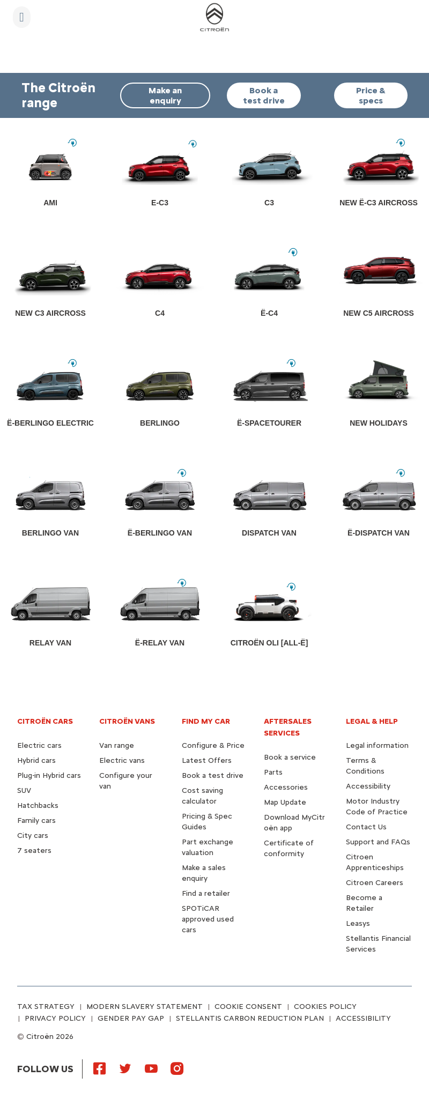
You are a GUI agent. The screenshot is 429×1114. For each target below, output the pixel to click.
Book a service (290, 757)
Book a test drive (212, 775)
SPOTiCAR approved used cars (208, 919)
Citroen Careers (374, 882)
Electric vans (122, 760)
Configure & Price (213, 745)
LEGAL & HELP (372, 721)
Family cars (36, 820)
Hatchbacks (37, 805)
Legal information (377, 745)
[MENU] (21, 17)
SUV (24, 790)
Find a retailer (206, 893)
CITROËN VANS (127, 721)
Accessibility (368, 786)
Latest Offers (207, 760)
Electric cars (39, 745)
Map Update (285, 802)
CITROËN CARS (45, 721)
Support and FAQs (378, 841)
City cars (32, 835)
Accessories (286, 787)
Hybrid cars (36, 760)
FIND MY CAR (206, 721)
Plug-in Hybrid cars (49, 775)
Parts (273, 772)
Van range (116, 745)
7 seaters (34, 850)
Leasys (358, 923)
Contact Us (366, 826)
